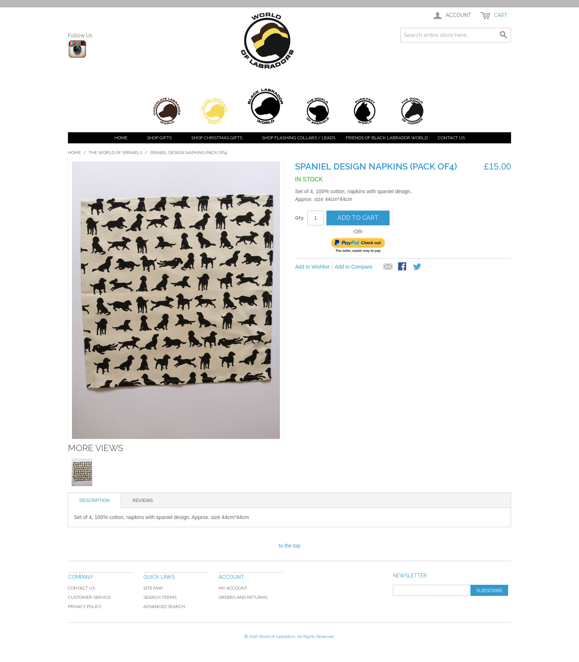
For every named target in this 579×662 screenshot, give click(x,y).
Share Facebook (403, 267)
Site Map (153, 588)
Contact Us (451, 137)
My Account (233, 588)
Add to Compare (354, 267)
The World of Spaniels (115, 152)
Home (120, 137)
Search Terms (160, 597)
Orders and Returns (243, 597)
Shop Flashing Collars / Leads (298, 137)
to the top (289, 546)
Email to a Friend (388, 267)
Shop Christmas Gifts (216, 137)
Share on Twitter (417, 267)
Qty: (300, 218)
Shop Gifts (159, 137)
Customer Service (89, 597)
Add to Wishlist (312, 267)
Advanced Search (164, 606)
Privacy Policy (85, 606)
